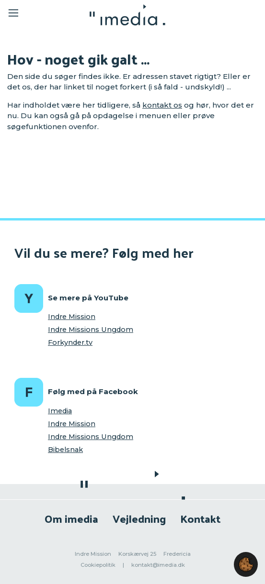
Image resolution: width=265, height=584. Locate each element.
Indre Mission (71, 316)
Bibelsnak (65, 449)
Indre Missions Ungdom (90, 329)
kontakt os (162, 105)
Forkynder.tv (70, 342)
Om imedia (71, 518)
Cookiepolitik (98, 565)
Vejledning (139, 518)
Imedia (60, 411)
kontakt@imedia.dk (158, 565)
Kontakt (200, 518)
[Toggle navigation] (39, 14)
